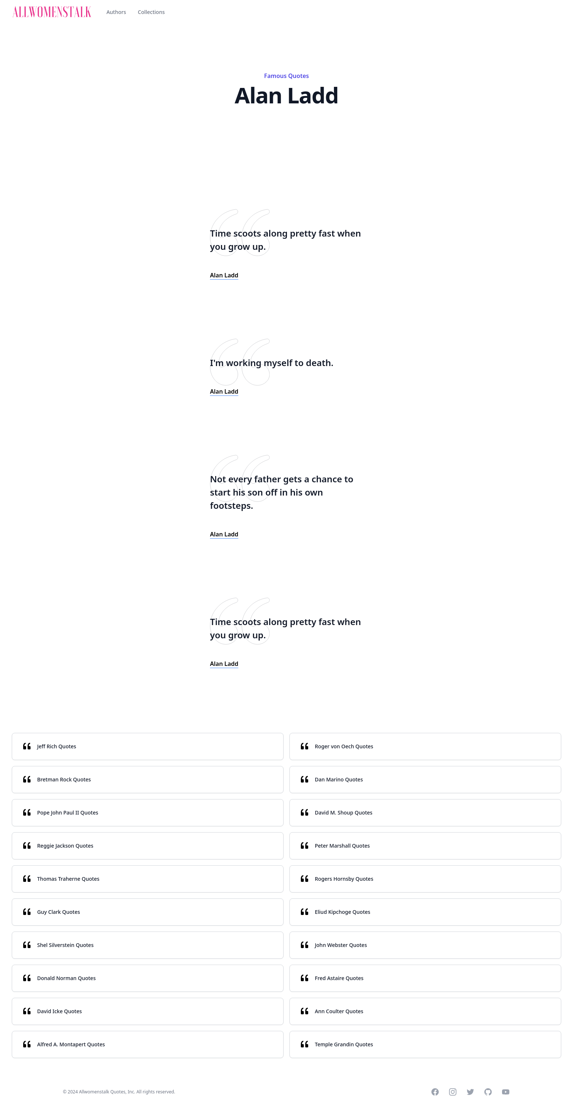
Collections (151, 11)
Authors (116, 11)
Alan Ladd (224, 275)
